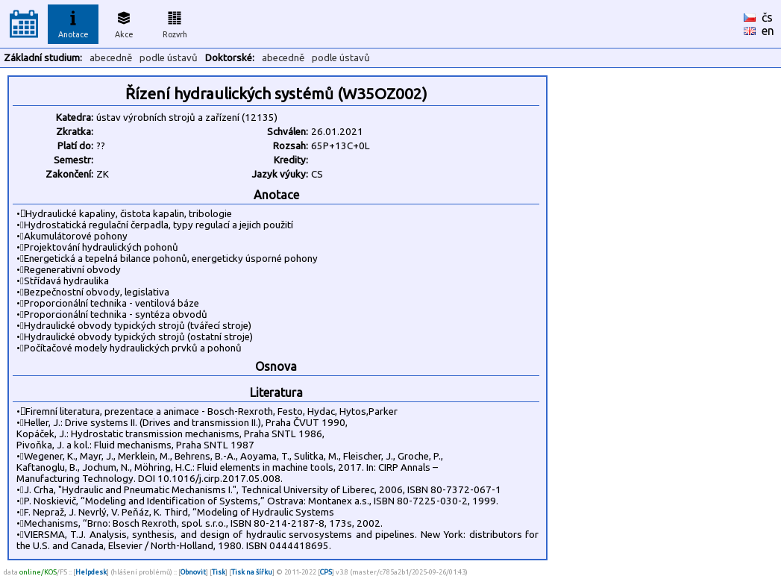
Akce (124, 22)
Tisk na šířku (251, 572)
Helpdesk (91, 572)
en (768, 30)
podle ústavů (168, 57)
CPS (326, 572)
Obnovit (193, 572)
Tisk (218, 572)
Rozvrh (175, 22)
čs (767, 17)
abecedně (111, 57)
